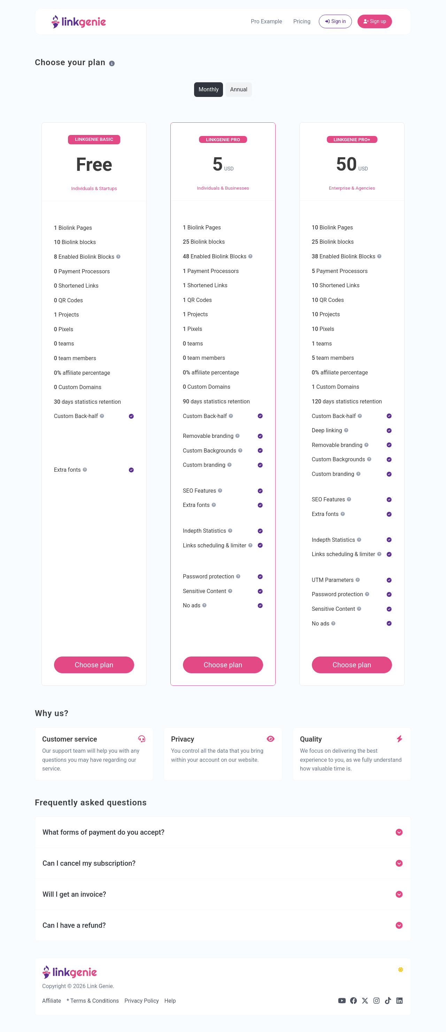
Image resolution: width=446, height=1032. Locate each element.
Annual (238, 89)
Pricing (302, 21)
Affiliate (51, 1000)
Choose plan (94, 665)
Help (170, 1000)
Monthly (208, 89)
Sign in (335, 21)
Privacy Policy (141, 1000)
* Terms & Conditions (93, 1000)
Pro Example (266, 21)
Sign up (374, 21)
